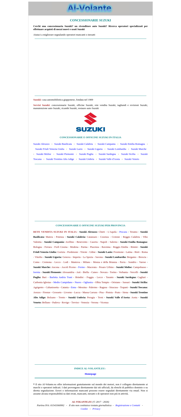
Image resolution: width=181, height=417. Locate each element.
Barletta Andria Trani (61, 277)
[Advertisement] (90, 67)
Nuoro (78, 282)
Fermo (81, 267)
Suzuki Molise (43, 154)
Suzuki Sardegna (107, 154)
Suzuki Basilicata (63, 143)
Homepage (90, 373)
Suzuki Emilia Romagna (132, 143)
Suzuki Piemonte (65, 154)
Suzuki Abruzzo (41, 143)
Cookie (84, 408)
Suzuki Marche (138, 148)
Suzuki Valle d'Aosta (109, 159)
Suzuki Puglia (86, 154)
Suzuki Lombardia (116, 148)
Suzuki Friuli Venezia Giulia (49, 148)
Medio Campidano (62, 282)
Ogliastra (88, 282)
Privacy (96, 408)
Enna (73, 287)
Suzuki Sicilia (128, 154)
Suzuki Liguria (95, 148)
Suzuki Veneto (132, 159)
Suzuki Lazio (76, 148)
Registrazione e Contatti (127, 405)
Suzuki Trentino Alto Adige (60, 159)
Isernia (36, 272)
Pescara (123, 231)
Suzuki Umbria (86, 159)
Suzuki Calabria (85, 143)
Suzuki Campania (106, 143)
